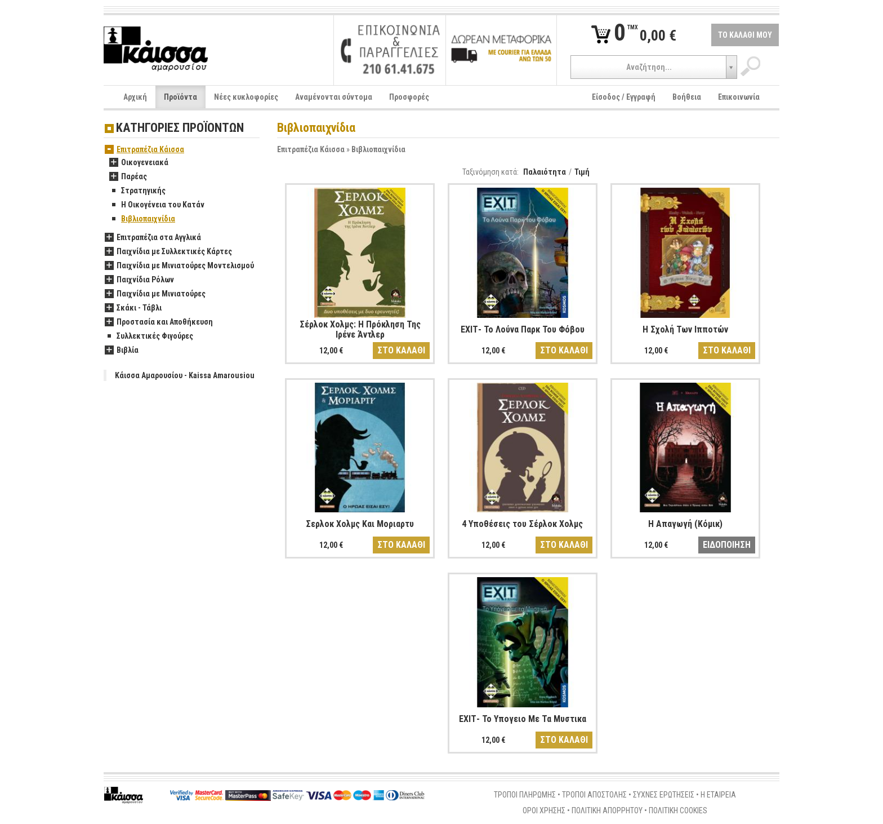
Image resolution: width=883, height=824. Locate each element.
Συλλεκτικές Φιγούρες (149, 336)
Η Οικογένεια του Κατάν (156, 205)
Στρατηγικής (137, 191)
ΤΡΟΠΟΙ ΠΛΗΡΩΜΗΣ (525, 794)
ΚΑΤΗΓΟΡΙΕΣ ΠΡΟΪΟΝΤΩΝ (180, 128)
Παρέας (128, 177)
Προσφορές (409, 96)
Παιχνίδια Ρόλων (139, 280)
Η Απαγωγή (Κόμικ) (685, 524)
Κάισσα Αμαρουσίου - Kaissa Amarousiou (185, 375)
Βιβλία (122, 350)
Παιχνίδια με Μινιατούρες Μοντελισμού (179, 266)
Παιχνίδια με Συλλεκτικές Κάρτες (168, 252)
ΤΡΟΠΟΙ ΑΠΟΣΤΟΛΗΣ (594, 794)
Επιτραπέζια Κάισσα (311, 149)
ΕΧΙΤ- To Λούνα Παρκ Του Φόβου (523, 329)
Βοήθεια (686, 96)
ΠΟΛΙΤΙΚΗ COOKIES (678, 810)
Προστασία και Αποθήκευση (159, 322)
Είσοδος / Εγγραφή (623, 96)
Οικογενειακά (138, 163)
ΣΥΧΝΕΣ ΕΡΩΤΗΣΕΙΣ (663, 794)
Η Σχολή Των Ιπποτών (685, 329)
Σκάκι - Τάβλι (133, 308)
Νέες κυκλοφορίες (246, 96)
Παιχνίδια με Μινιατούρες (155, 294)
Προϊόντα (180, 96)
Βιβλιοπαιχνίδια (378, 149)
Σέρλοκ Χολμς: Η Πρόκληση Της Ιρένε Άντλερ (360, 329)
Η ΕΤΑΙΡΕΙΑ (718, 794)
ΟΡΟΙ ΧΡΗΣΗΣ (544, 810)
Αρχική (135, 96)
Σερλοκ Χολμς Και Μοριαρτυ (360, 524)
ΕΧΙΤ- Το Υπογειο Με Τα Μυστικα (522, 719)
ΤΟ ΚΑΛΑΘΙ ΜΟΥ (745, 34)
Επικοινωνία (739, 96)
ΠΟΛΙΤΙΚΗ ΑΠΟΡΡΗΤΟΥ (607, 810)
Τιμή (582, 171)
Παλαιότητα (544, 171)
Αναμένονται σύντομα (333, 96)
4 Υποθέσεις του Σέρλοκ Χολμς (522, 524)
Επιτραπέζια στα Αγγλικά (153, 238)
